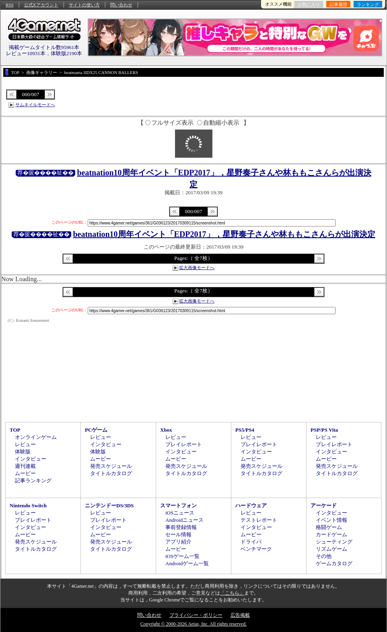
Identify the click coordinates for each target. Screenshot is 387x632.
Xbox (166, 430)
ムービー (25, 473)
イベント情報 (331, 520)
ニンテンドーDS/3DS (109, 505)
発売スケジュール (111, 466)
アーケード (324, 505)
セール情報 (178, 534)
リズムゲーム (331, 549)
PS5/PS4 (244, 430)
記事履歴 (338, 4)
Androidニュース (184, 520)
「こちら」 (232, 593)
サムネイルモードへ (35, 104)
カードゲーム (331, 534)
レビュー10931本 (25, 53)
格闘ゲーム (329, 527)
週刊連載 (25, 466)
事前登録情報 (181, 527)
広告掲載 (240, 615)
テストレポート (259, 520)
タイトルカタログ (111, 473)
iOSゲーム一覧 (182, 556)
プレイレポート (183, 444)
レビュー (25, 444)
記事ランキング (33, 481)
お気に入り (309, 4)
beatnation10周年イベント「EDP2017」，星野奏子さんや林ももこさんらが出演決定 (224, 234)
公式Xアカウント (41, 4)
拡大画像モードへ (196, 267)
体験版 (23, 452)
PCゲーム (96, 430)
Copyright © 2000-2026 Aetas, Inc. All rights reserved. (193, 624)
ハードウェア (251, 505)
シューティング (334, 542)
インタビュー (30, 459)
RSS (10, 4)
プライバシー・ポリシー (195, 615)
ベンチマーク (256, 549)
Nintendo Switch (28, 505)
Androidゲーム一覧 (187, 563)
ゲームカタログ (334, 563)
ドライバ (251, 542)
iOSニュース (179, 513)
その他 (323, 556)
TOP (15, 430)
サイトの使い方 (84, 4)
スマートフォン (178, 505)
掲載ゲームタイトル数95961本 (44, 47)
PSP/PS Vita (324, 430)
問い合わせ (121, 4)
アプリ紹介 (178, 542)
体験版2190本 (66, 53)
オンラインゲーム (36, 437)
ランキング (368, 4)
